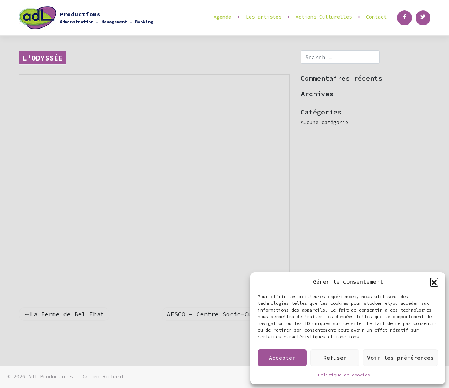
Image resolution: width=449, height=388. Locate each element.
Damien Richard (102, 377)
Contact (376, 17)
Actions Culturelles (324, 17)
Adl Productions (50, 377)
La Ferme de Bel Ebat (67, 314)
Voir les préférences (400, 357)
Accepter (282, 357)
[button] (434, 282)
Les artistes (263, 17)
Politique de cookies (344, 375)
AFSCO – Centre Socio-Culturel (220, 314)
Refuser (335, 357)
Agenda (222, 17)
